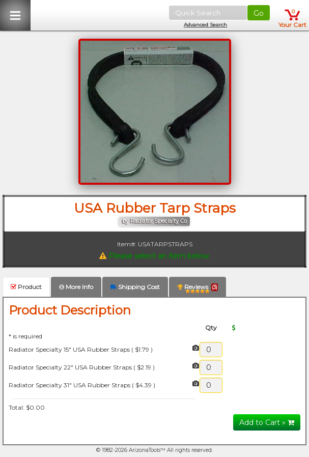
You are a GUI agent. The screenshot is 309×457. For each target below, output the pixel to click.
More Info (76, 287)
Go (259, 13)
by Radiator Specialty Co (154, 221)
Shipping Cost (135, 287)
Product (26, 287)
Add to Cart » (266, 422)
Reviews (197, 289)
